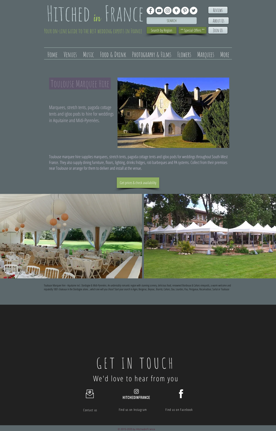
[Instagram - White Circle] (168, 10)
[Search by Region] (162, 30)
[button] (71, 236)
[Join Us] (218, 30)
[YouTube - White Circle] (159, 10)
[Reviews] (218, 10)
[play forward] (271, 236)
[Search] (172, 20)
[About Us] (218, 20)
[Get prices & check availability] (138, 182)
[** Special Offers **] (192, 30)
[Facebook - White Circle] (150, 10)
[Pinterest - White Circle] (185, 10)
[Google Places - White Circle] (176, 10)
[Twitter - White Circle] (193, 10)
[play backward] (5, 236)
